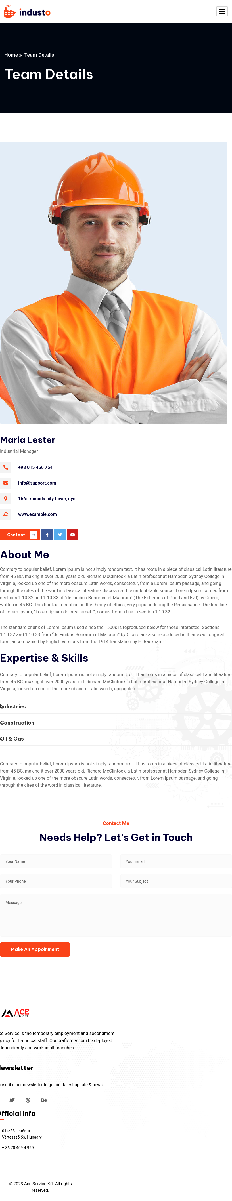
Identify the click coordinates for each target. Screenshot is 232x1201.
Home (11, 55)
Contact (22, 535)
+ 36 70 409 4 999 (18, 1147)
